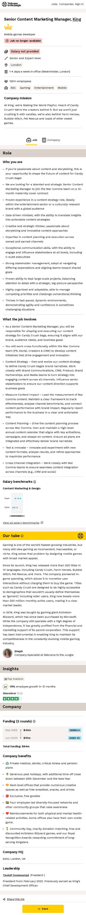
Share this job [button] (13, 899)
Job (31, 140)
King (77, 19)
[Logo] (11, 4)
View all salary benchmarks (21, 522)
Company (50, 140)
